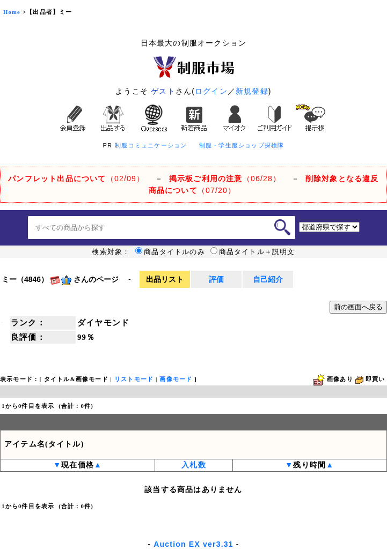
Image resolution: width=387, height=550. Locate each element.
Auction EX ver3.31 (193, 544)
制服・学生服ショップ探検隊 (241, 145)
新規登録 (252, 91)
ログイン (211, 91)
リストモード (134, 379)
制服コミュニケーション (151, 145)
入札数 (193, 465)
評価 (216, 279)
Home (11, 12)
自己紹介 (268, 279)
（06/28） (225, 178)
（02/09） (76, 178)
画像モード (175, 379)
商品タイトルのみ (170, 252)
